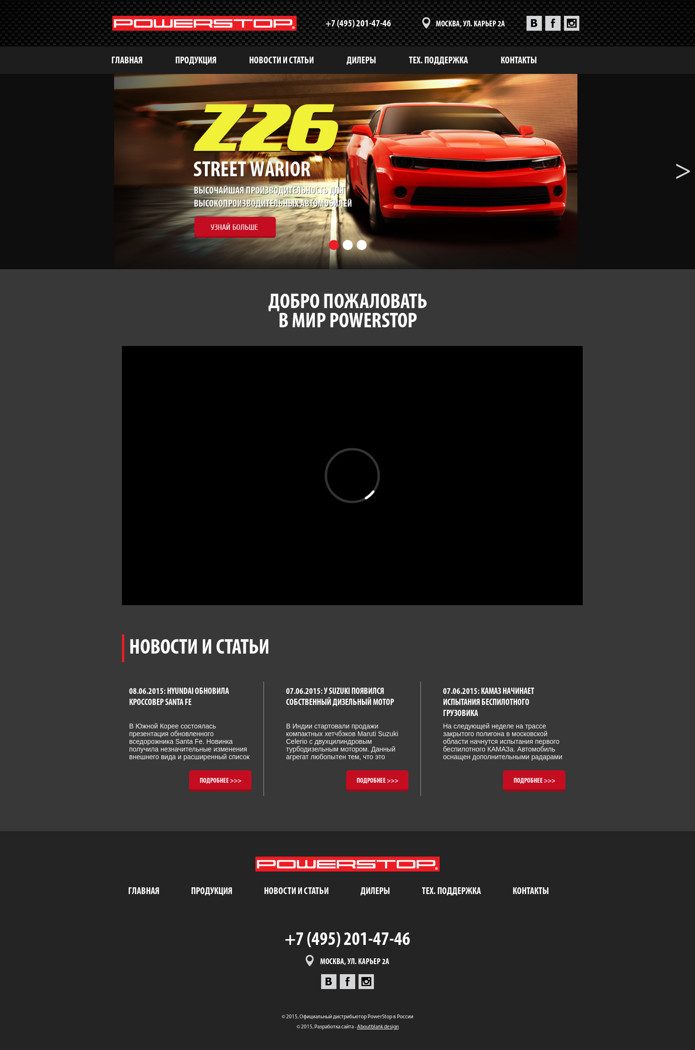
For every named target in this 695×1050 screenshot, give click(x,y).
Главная (127, 61)
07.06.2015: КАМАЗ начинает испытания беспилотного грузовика (488, 702)
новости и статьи (281, 61)
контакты (519, 61)
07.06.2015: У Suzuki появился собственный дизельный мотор (340, 697)
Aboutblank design (378, 1027)
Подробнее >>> (220, 781)
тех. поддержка (438, 61)
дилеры (361, 61)
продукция (195, 61)
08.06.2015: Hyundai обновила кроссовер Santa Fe (179, 697)
